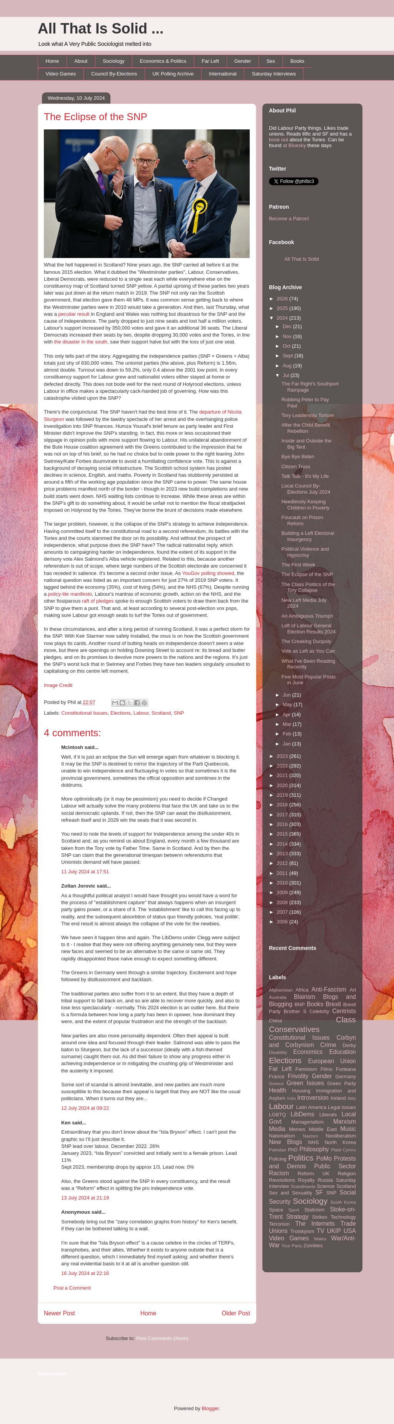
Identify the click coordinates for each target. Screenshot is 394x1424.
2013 (283, 853)
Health (277, 1090)
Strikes (319, 1217)
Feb (288, 734)
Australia (277, 997)
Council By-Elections (114, 74)
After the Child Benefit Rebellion (305, 428)
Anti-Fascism (329, 989)
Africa (302, 990)
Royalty (306, 1180)
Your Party (291, 1245)
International (223, 74)
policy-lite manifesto (70, 594)
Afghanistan (281, 989)
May (288, 704)
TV (320, 1231)
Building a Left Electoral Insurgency (307, 536)
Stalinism (314, 1210)
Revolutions (282, 1180)
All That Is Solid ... (101, 28)
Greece (276, 1083)
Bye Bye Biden (297, 456)
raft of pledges (98, 601)
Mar (288, 724)
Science (326, 1186)
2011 (283, 873)
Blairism (304, 996)
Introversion (313, 1097)
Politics (301, 1157)
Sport (294, 1209)
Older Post (236, 1313)
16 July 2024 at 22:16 (85, 1273)
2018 (283, 804)
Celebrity (319, 1011)
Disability (278, 1052)
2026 (283, 299)
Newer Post (59, 1313)
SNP (179, 713)
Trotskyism (302, 1231)
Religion (347, 1173)
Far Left (210, 61)
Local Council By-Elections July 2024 (305, 489)
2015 (283, 834)
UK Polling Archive (173, 74)
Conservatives (294, 1029)
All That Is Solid (301, 259)
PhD (292, 1150)
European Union (332, 1061)
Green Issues (305, 1083)
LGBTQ (277, 1114)
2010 (283, 883)
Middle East (323, 1129)
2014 (283, 844)
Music (348, 1129)
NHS (313, 1142)
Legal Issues (342, 1107)
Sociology (113, 61)
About (80, 61)
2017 (283, 815)
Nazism (310, 1135)
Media (277, 1129)
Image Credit (58, 685)
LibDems (302, 1114)
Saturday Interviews (274, 74)
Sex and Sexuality (290, 1193)
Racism (279, 1173)
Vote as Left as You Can (308, 651)
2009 (283, 892)
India (291, 1098)
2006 (283, 922)
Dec (288, 326)
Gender (242, 61)
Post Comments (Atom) (162, 1338)
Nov (288, 336)
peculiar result (74, 314)
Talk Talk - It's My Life (305, 476)
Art (352, 990)
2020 (283, 785)
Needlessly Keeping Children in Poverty (305, 505)
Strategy (297, 1216)
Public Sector (335, 1166)
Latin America (311, 1107)
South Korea (343, 1202)
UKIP (334, 1231)
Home (52, 61)
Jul (286, 375)
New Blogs (285, 1142)
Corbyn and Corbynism (312, 1041)
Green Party (341, 1083)
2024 (283, 318)
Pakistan (277, 1149)
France (276, 1076)
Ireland (338, 1098)
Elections (120, 713)
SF (319, 1192)
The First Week (298, 565)
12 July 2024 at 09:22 (85, 1108)
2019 (283, 795)
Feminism (306, 1069)
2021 (283, 775)
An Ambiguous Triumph (307, 616)
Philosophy (314, 1149)
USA (350, 1231)
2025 (283, 308)
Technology (343, 1217)
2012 (283, 863)
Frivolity (298, 1076)
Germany (346, 1076)
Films (326, 1069)
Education (342, 1052)
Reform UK (314, 1173)
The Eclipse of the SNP (95, 116)
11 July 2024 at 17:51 (85, 872)
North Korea (340, 1142)
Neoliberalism (341, 1136)
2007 (283, 912)
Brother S (295, 1011)
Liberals (328, 1114)
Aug (288, 366)
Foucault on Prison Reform (302, 520)
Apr (287, 714)
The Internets (314, 1223)
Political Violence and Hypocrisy (305, 552)
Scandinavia (303, 1186)
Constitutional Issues (85, 713)
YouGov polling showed (208, 573)
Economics (307, 1052)
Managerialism (307, 1122)
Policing (278, 1159)
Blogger (210, 1408)
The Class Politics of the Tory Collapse (308, 587)
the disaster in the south (80, 342)
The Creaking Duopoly (306, 641)
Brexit (333, 1004)
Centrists (344, 1011)
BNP (299, 1004)
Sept (288, 356)
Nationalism (282, 1136)
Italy (352, 1098)
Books (297, 61)
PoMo (324, 1158)
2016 (283, 824)
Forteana (346, 1069)
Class (346, 1019)
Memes (297, 1129)
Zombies (313, 1245)
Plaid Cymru (343, 1149)
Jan (287, 744)
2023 (283, 756)
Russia (325, 1180)
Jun (287, 695)
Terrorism (279, 1224)
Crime (328, 1045)
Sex (270, 61)
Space (276, 1210)
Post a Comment (72, 1288)
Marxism (344, 1121)
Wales (320, 1238)
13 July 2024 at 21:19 (85, 1198)
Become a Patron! (289, 218)
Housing (301, 1091)
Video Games (61, 74)
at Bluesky (294, 145)
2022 (283, 766)
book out (278, 139)
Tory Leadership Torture (307, 415)
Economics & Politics (163, 61)
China (275, 1021)
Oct (287, 346)
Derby (349, 1045)
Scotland (161, 713)
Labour (141, 713)
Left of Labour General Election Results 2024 (308, 629)
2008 (283, 902)
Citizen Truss (295, 466)
